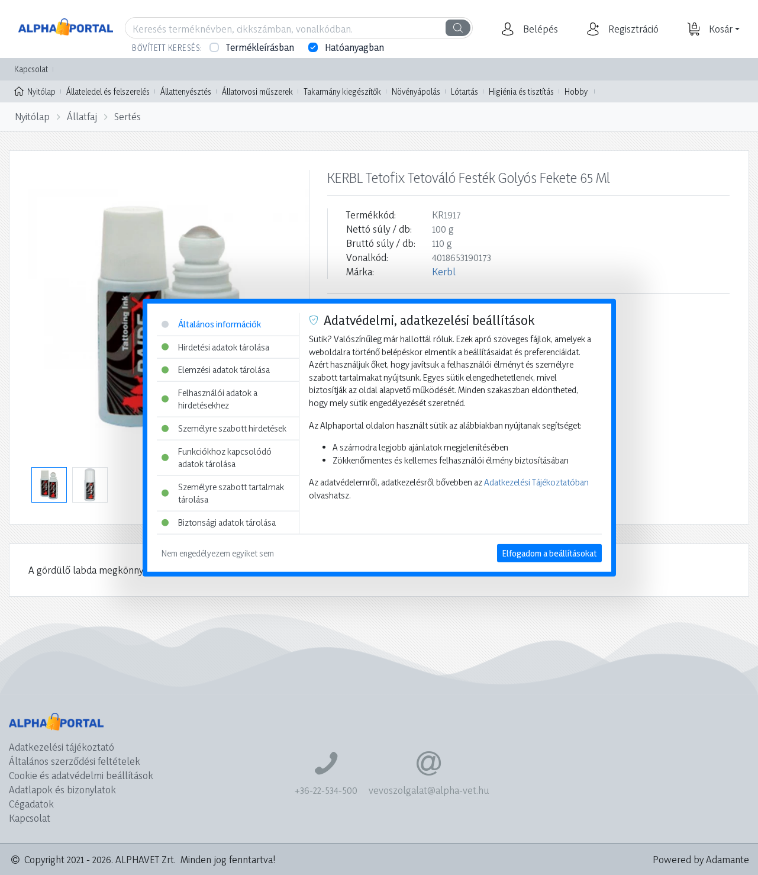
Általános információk (211, 324)
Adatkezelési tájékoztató (61, 747)
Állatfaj (82, 116)
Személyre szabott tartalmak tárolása (223, 493)
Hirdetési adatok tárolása (215, 346)
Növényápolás (416, 91)
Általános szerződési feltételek (74, 761)
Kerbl (444, 271)
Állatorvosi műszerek (257, 91)
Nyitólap (35, 90)
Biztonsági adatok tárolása (219, 522)
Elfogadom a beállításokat (549, 552)
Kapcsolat (31, 69)
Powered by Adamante (701, 859)
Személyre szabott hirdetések (224, 428)
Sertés (127, 116)
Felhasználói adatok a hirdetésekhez (209, 399)
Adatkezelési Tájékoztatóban (536, 482)
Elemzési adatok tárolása (216, 369)
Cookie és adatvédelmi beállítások (81, 775)
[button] (539, 29)
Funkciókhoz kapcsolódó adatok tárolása (217, 457)
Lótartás (464, 91)
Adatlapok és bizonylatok (62, 789)
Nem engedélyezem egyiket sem (218, 552)
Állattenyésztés (185, 91)
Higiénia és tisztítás (521, 91)
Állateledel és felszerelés (108, 91)
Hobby (576, 91)
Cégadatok (31, 803)
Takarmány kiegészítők (342, 91)
